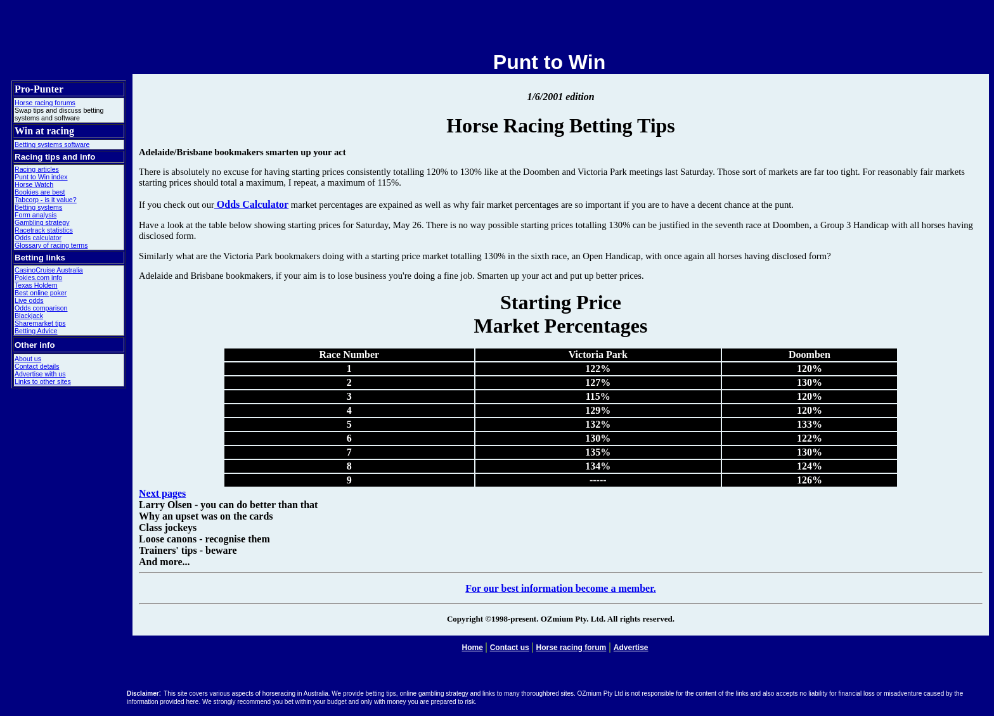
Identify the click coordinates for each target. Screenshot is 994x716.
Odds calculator (38, 237)
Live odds (29, 300)
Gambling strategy (42, 222)
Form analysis (35, 215)
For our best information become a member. (560, 588)
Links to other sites (43, 381)
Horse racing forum (571, 647)
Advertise (631, 647)
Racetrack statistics (44, 230)
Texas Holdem (36, 285)
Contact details (37, 366)
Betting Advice (36, 331)
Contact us (509, 647)
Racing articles (37, 169)
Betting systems (38, 207)
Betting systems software (52, 144)
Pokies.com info (38, 277)
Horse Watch (34, 184)
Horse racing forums (45, 102)
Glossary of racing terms (51, 245)
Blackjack (29, 315)
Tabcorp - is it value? (46, 199)
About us (28, 358)
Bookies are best (40, 192)
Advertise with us (40, 374)
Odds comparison (41, 308)
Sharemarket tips (40, 323)
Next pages (162, 493)
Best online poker (41, 293)
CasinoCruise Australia (49, 270)
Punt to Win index (41, 177)
